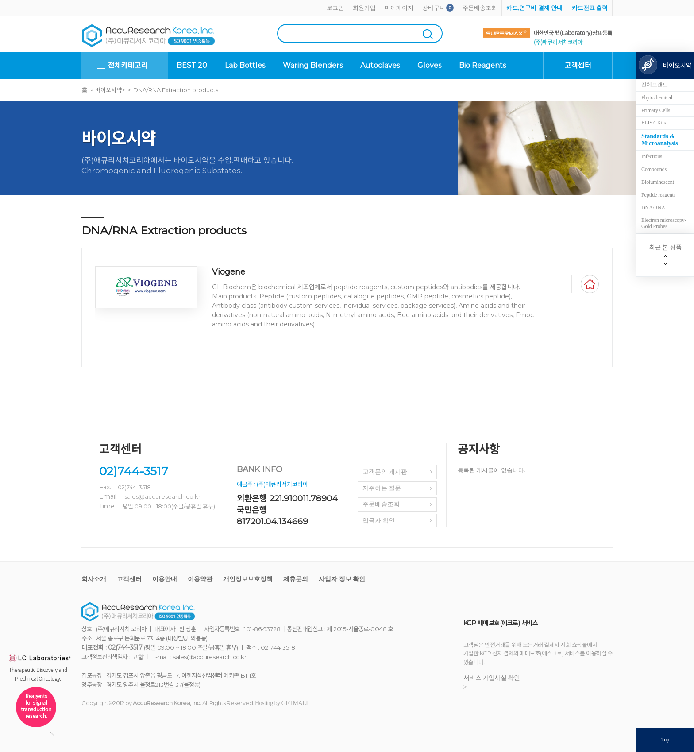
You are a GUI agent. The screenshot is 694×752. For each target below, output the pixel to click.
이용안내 (164, 579)
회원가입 (364, 7)
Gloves (429, 65)
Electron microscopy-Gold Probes (663, 223)
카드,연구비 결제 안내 (534, 7)
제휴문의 (295, 579)
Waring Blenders (313, 65)
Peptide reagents (658, 195)
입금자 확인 (378, 520)
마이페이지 (399, 7)
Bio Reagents (482, 65)
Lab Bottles (245, 65)
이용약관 (200, 579)
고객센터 (129, 579)
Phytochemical (656, 97)
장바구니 (433, 7)
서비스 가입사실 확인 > (491, 682)
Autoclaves (380, 65)
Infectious (651, 156)
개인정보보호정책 (248, 579)
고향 (137, 657)
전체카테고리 (128, 65)
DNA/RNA (653, 208)
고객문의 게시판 (385, 472)
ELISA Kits (653, 123)
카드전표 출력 (590, 7)
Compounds (654, 169)
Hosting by (282, 703)
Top (665, 739)
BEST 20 (192, 65)
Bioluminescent (657, 182)
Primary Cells (655, 110)
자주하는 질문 (381, 488)
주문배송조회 (480, 7)
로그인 (335, 7)
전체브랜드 (654, 84)
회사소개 (93, 579)
